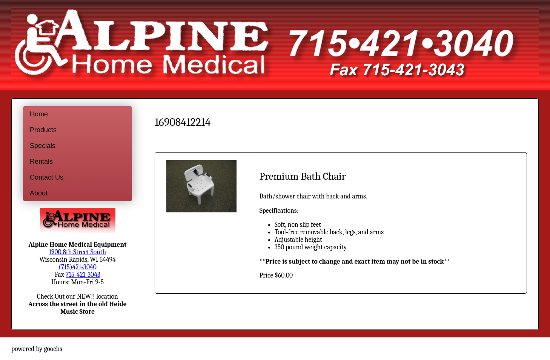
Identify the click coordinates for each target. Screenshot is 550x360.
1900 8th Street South (77, 252)
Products (43, 130)
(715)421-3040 (77, 267)
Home (39, 114)
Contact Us (46, 177)
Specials (42, 145)
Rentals (41, 161)
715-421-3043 (83, 274)
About (39, 193)
